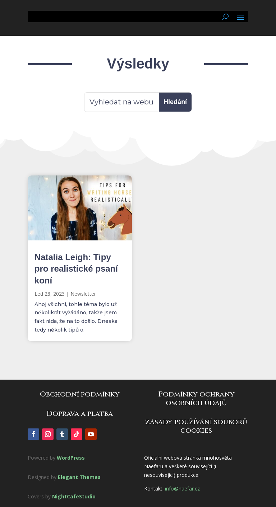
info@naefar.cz (182, 488)
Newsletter (83, 293)
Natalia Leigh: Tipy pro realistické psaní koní (76, 268)
